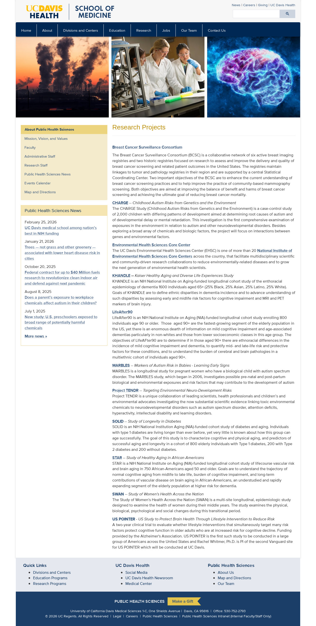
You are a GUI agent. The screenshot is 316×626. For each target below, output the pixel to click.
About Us (226, 572)
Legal (117, 616)
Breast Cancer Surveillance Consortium (147, 147)
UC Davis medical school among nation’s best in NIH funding (61, 230)
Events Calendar (37, 183)
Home (26, 30)
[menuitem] (47, 30)
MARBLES (121, 365)
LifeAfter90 (122, 312)
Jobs (166, 30)
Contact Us (217, 30)
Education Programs (50, 578)
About (47, 30)
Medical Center (138, 583)
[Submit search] (287, 14)
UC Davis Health (132, 565)
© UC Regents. (61, 616)
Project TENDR (125, 390)
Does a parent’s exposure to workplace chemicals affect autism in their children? (61, 300)
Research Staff (35, 165)
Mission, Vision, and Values (46, 138)
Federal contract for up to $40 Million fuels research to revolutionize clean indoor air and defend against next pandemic (62, 278)
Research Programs (49, 583)
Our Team (189, 30)
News (236, 4)
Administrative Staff (39, 156)
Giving (263, 4)
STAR (117, 457)
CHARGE (120, 203)
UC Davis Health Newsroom (149, 578)
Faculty (30, 147)
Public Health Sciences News (47, 174)
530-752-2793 (235, 610)
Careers (249, 4)
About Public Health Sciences (49, 129)
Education (117, 30)
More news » (36, 336)
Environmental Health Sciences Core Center (151, 245)
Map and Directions (40, 191)
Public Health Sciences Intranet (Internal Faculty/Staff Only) (226, 616)
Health (282, 4)
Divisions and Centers (80, 30)
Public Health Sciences (140, 601)
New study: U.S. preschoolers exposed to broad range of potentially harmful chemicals (61, 322)
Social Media (136, 572)
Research (143, 30)
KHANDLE (121, 275)
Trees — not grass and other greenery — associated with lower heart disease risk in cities (62, 252)
